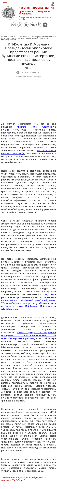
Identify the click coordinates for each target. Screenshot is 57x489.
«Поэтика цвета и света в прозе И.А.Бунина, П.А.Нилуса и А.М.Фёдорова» (28, 306)
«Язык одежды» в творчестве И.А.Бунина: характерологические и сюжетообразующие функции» (28, 335)
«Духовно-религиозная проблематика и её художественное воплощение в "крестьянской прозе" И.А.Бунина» (28, 297)
